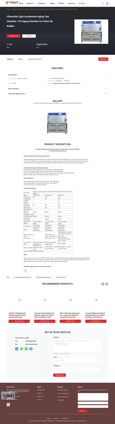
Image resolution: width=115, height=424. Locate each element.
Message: (56, 337)
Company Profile (41, 390)
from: (55, 357)
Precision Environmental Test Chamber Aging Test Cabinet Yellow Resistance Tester (44, 315)
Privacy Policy (65, 418)
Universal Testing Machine (63, 393)
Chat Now (29, 36)
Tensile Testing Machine (63, 396)
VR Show (61, 3)
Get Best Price (13, 36)
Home (8, 9)
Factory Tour (40, 393)
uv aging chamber (60, 277)
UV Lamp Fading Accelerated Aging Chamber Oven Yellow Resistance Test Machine (95, 315)
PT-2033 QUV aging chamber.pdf (57, 151)
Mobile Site (56, 418)
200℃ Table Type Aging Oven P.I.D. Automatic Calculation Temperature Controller (70, 315)
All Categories (61, 400)
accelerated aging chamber (43, 277)
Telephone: (57, 365)
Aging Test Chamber (23, 9)
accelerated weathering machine (22, 277)
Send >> (82, 411)
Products (14, 9)
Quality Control (40, 396)
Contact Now (59, 375)
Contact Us (39, 399)
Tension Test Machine (62, 390)
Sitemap (49, 418)
